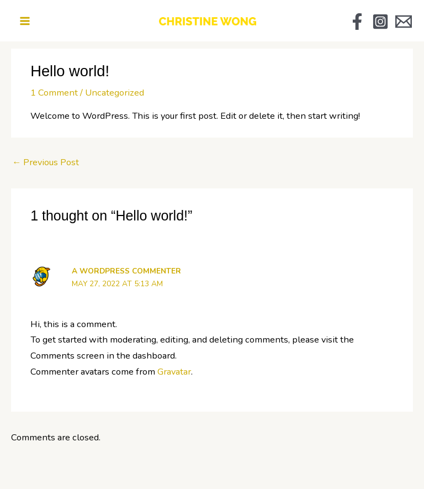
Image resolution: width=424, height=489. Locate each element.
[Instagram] (376, 21)
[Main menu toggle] (29, 20)
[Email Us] (399, 21)
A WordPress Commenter (126, 269)
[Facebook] (352, 21)
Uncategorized (114, 90)
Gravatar (174, 369)
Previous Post (45, 160)
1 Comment (54, 90)
